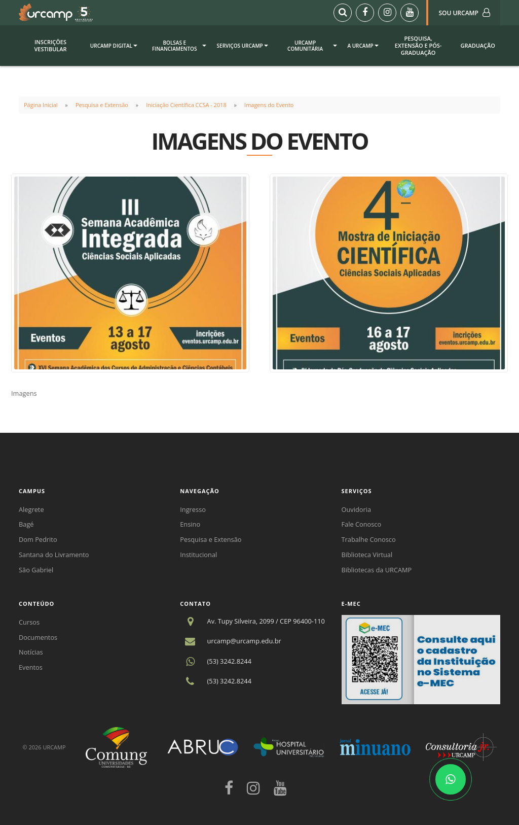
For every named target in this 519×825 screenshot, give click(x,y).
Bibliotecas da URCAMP (377, 569)
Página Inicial (41, 105)
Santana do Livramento (54, 554)
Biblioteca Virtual (367, 554)
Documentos (38, 637)
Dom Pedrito (38, 539)
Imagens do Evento (268, 105)
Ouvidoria (357, 509)
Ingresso (193, 509)
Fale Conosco (362, 524)
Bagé (26, 524)
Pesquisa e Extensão (102, 105)
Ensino (190, 524)
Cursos (29, 622)
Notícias (31, 652)
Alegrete (31, 509)
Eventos (31, 667)
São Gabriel (36, 569)
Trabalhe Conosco (369, 539)
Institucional (198, 554)
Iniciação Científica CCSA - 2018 (186, 105)
